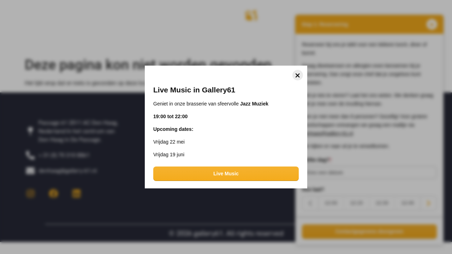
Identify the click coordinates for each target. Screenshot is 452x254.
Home (50, 40)
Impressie (134, 40)
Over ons (89, 40)
